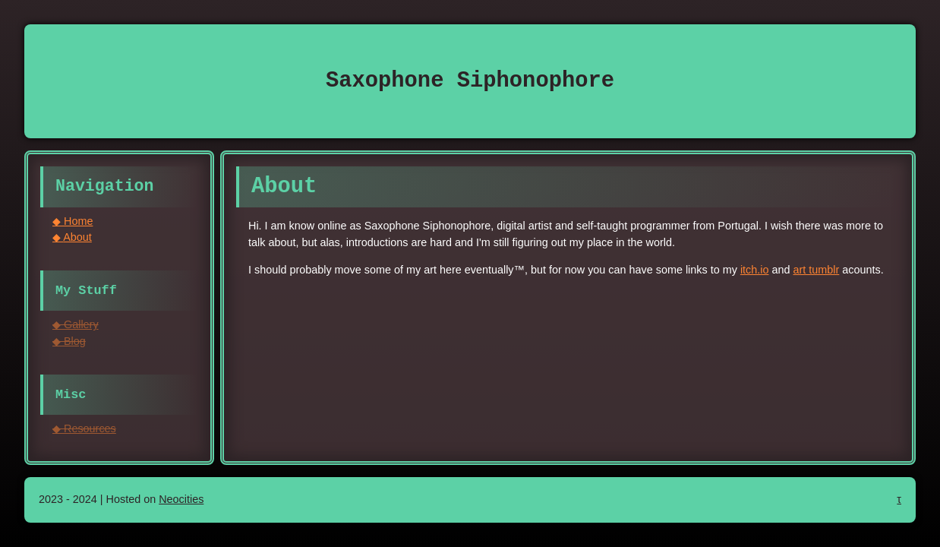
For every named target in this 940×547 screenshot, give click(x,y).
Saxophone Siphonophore (470, 80)
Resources (90, 428)
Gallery (81, 324)
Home (78, 221)
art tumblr (816, 270)
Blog (75, 341)
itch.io (754, 270)
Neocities (181, 499)
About (77, 237)
